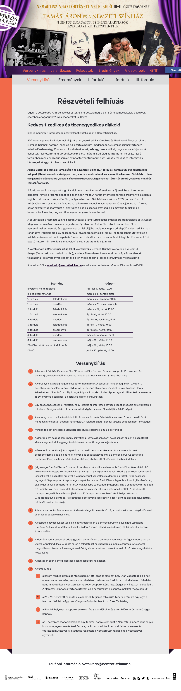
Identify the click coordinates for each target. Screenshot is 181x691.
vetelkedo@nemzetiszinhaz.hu (64, 265)
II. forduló (120, 79)
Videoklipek (135, 70)
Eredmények (109, 70)
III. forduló (145, 79)
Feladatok (84, 70)
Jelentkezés (61, 70)
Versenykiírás (34, 70)
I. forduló (96, 79)
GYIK (154, 70)
